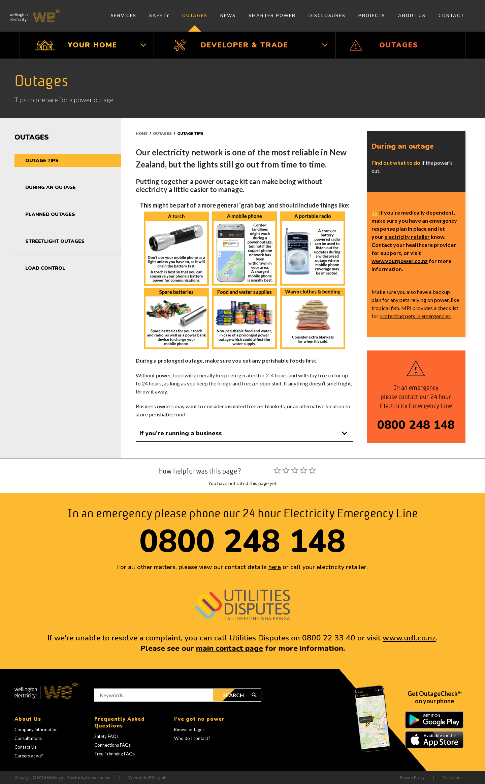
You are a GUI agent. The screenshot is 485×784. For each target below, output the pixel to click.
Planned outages (50, 214)
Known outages (189, 729)
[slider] (295, 470)
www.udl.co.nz (409, 638)
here (274, 567)
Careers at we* (28, 755)
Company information (36, 729)
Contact (451, 16)
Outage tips (42, 160)
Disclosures (327, 16)
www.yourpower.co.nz (399, 261)
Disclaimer (452, 777)
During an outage (50, 187)
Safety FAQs (106, 736)
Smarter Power (272, 16)
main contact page (229, 648)
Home (142, 133)
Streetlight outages (55, 241)
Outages (194, 16)
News (228, 16)
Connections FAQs (112, 745)
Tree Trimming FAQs (114, 753)
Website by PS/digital (146, 777)
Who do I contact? (192, 738)
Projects (371, 16)
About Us (412, 16)
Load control (45, 268)
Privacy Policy (412, 777)
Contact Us (25, 747)
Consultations (28, 738)
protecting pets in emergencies (415, 316)
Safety (159, 16)
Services (123, 16)
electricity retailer (407, 236)
